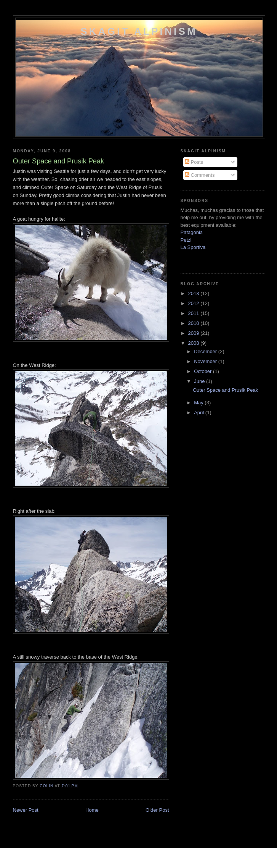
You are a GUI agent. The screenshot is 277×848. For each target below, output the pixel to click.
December (206, 351)
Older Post (157, 810)
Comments (200, 175)
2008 (194, 343)
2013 (194, 293)
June (200, 381)
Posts (194, 162)
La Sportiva (193, 247)
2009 (194, 333)
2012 (194, 303)
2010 (194, 323)
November (206, 361)
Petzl (186, 240)
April (199, 412)
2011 (194, 313)
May (199, 402)
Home (92, 810)
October (203, 371)
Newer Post (25, 810)
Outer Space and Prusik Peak (225, 390)
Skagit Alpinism (138, 31)
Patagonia (192, 232)
